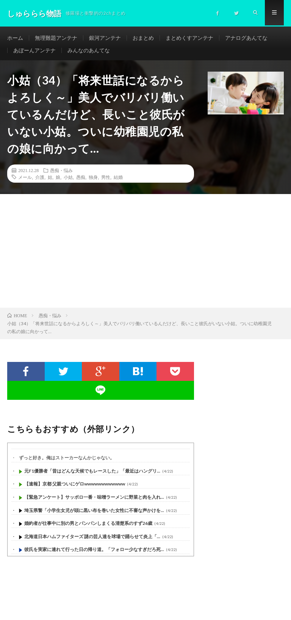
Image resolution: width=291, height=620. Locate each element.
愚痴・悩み (61, 173)
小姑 (68, 180)
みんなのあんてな (88, 52)
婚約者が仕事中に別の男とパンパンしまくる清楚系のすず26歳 (88, 526)
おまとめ (143, 37)
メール (25, 180)
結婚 (118, 180)
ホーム (15, 37)
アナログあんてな (246, 37)
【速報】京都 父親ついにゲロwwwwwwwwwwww (74, 487)
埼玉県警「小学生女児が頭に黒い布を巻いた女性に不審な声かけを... (94, 513)
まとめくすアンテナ (189, 37)
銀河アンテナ (105, 37)
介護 (39, 180)
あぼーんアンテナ (34, 52)
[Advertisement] (145, 254)
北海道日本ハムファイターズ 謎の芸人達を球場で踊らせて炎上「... (92, 539)
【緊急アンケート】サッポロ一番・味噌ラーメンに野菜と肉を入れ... (94, 500)
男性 (105, 180)
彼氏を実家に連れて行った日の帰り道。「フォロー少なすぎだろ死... (94, 552)
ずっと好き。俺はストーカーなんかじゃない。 (66, 460)
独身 (93, 180)
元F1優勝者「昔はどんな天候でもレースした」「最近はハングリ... (92, 474)
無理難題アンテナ (56, 37)
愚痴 (80, 180)
